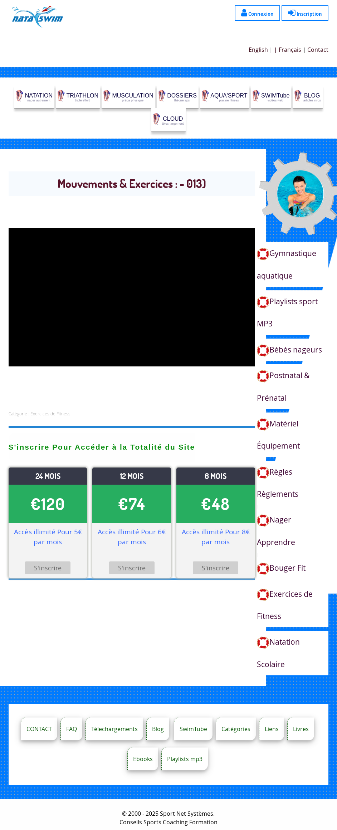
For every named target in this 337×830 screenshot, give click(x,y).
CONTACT (39, 729)
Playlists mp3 (184, 759)
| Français (287, 50)
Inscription (305, 12)
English (258, 50)
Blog (158, 729)
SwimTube (193, 729)
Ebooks (143, 759)
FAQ (71, 729)
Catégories (235, 729)
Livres (301, 729)
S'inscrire (48, 568)
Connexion (257, 12)
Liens (272, 729)
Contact (317, 50)
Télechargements (114, 729)
